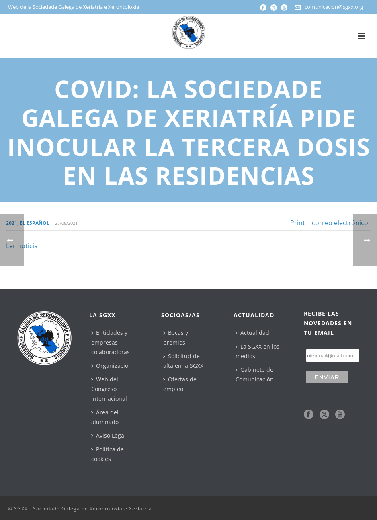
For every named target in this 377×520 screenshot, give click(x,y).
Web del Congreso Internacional (109, 388)
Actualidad (252, 332)
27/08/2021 (66, 223)
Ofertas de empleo (180, 384)
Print (297, 223)
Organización (111, 365)
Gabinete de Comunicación (255, 374)
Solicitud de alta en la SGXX (183, 360)
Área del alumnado (105, 417)
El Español (34, 223)
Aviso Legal (108, 435)
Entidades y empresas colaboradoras (110, 342)
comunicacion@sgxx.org (334, 6)
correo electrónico (340, 223)
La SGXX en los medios (257, 351)
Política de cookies (107, 454)
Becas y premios (175, 337)
